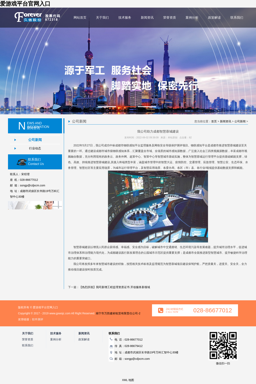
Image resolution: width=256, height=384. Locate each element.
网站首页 (80, 17)
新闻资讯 (147, 17)
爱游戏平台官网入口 (25, 4)
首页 (214, 121)
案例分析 (192, 17)
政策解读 (214, 17)
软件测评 (37, 319)
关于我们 (102, 17)
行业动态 (35, 148)
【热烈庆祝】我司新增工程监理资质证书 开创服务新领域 (114, 287)
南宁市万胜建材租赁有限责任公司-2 (118, 313)
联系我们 (236, 17)
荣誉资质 (169, 17)
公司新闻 (35, 140)
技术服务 (124, 17)
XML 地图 (128, 380)
